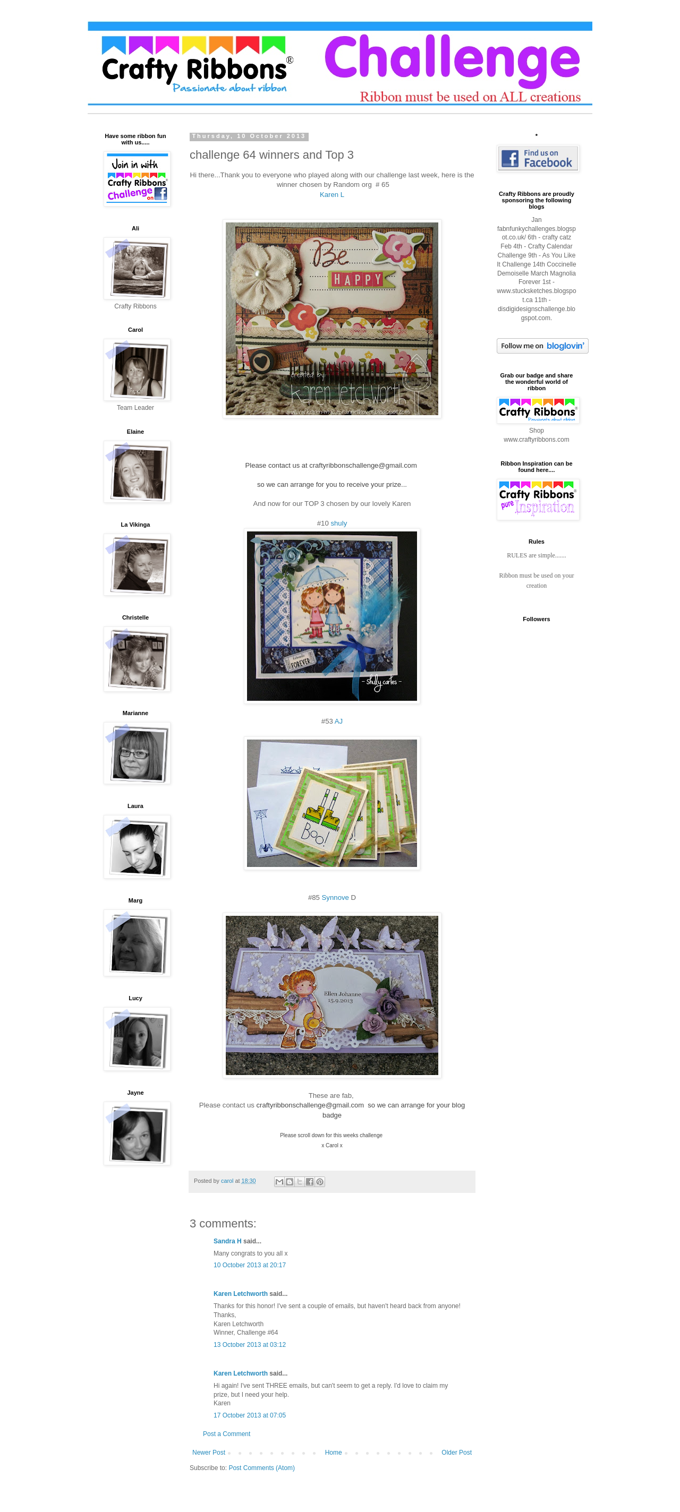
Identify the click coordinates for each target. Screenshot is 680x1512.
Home (333, 1452)
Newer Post (208, 1452)
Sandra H (228, 1241)
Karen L (332, 195)
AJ (339, 721)
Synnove (335, 897)
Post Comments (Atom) (261, 1468)
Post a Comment (226, 1434)
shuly (338, 523)
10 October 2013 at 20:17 (250, 1265)
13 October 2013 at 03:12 (250, 1344)
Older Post (456, 1452)
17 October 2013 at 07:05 (250, 1415)
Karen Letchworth (241, 1294)
